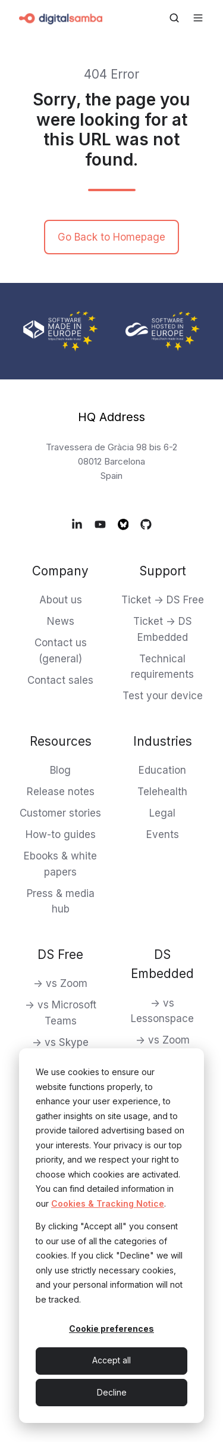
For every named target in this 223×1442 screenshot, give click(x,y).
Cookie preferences (111, 1328)
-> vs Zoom (60, 983)
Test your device (163, 696)
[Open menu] (198, 18)
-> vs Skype (60, 1042)
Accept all (111, 1360)
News (60, 621)
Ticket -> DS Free (162, 600)
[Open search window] (174, 18)
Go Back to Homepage (111, 237)
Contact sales (60, 680)
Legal (162, 813)
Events (162, 834)
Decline (112, 1392)
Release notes (61, 792)
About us (60, 600)
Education (162, 770)
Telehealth (162, 792)
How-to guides (61, 834)
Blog (60, 770)
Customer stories (60, 813)
